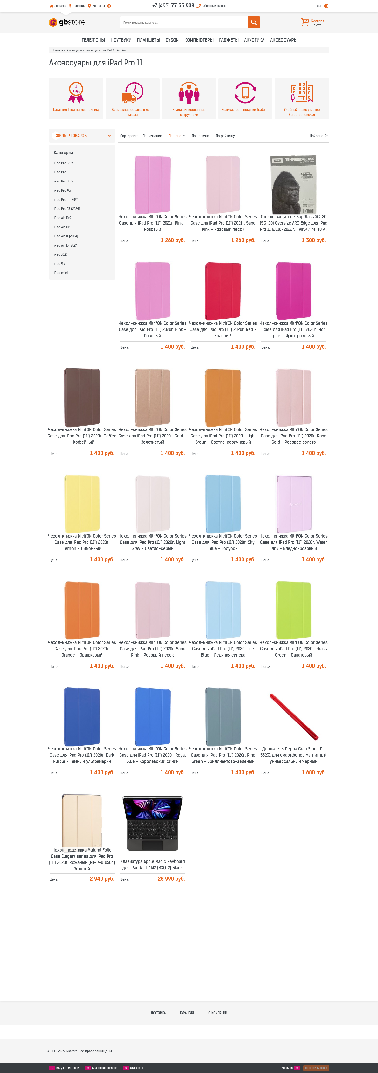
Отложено (136, 1068)
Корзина (287, 1068)
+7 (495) (173, 5)
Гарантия (79, 5)
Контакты (99, 5)
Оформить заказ (316, 1068)
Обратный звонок (214, 5)
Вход (318, 5)
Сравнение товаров (104, 1068)
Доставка (60, 5)
